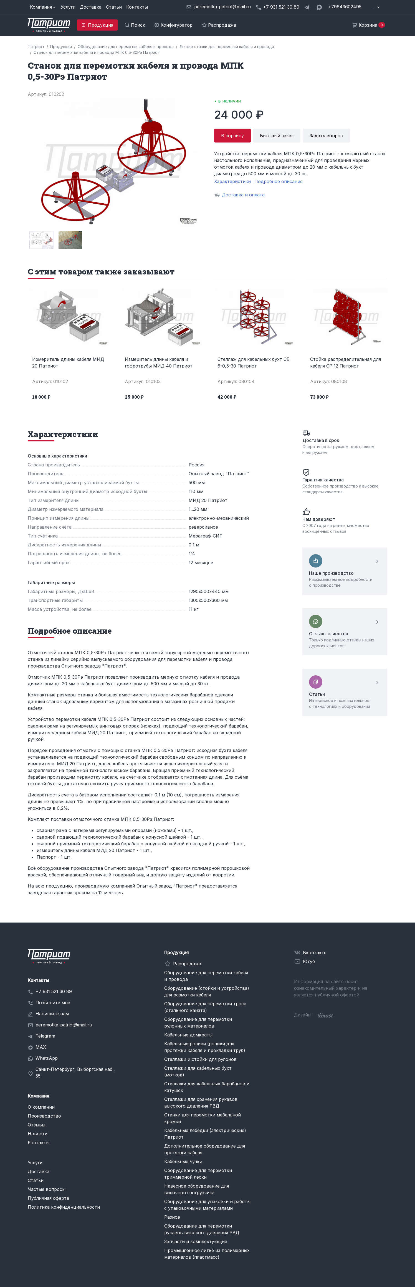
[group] (41, 240)
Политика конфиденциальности (64, 1207)
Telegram (45, 1036)
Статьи (114, 7)
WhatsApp (47, 1058)
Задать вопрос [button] (326, 135)
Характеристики (232, 181)
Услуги (68, 7)
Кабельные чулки (183, 1161)
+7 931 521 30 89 (54, 991)
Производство (44, 1116)
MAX (41, 1047)
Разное (172, 1217)
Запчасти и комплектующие (195, 1241)
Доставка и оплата (243, 195)
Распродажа (187, 963)
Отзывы (36, 1125)
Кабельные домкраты (188, 1035)
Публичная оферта (48, 1198)
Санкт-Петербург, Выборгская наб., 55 (75, 1072)
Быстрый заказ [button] (276, 135)
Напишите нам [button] (52, 1013)
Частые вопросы (46, 1189)
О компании (41, 1107)
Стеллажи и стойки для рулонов (200, 1059)
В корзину (232, 135)
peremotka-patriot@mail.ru (64, 1025)
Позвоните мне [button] (53, 1002)
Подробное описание (278, 181)
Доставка (91, 7)
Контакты (137, 7)
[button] (43, 7)
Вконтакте (315, 952)
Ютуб (309, 961)
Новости (37, 1133)
